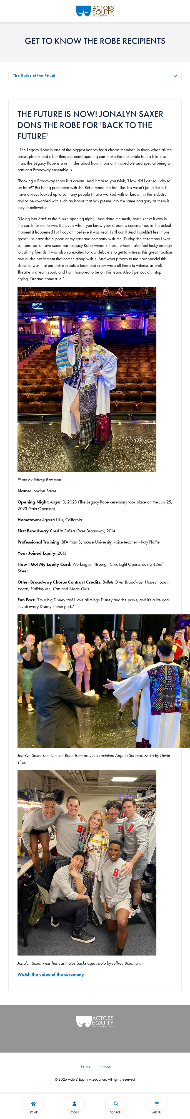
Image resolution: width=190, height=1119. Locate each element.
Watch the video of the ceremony (51, 974)
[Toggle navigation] (175, 76)
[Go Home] (95, 10)
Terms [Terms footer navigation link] (85, 1066)
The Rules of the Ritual (34, 75)
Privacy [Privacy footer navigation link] (104, 1066)
